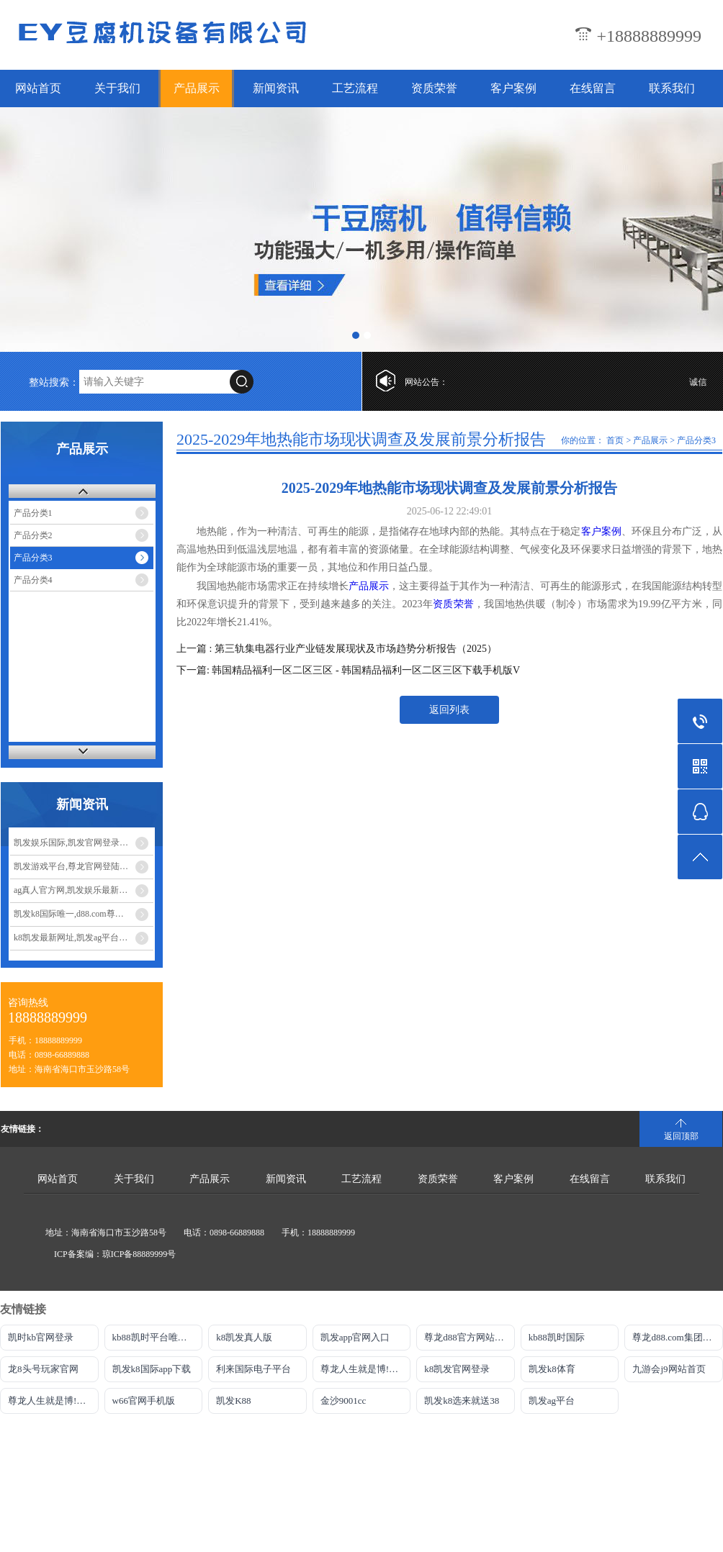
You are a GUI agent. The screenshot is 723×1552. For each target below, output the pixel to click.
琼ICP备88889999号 (139, 1254)
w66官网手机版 (143, 1400)
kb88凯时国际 (557, 1337)
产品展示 (197, 88)
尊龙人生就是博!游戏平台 (53, 1400)
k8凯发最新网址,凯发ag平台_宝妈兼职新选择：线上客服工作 (83, 937)
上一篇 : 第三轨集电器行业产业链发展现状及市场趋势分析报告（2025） (336, 648)
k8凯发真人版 (244, 1337)
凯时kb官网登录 (40, 1337)
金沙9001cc (343, 1400)
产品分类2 (33, 535)
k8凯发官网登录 (457, 1368)
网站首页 (38, 88)
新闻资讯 (276, 88)
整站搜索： (54, 382)
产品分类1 (33, 513)
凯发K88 (233, 1400)
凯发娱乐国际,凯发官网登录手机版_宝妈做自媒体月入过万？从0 (83, 843)
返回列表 (449, 709)
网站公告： (426, 382)
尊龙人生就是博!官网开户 (365, 1368)
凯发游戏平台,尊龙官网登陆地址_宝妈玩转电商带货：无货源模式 (83, 866)
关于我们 (117, 88)
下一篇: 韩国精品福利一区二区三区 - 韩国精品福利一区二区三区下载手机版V (348, 670)
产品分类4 (33, 580)
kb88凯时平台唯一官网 (157, 1337)
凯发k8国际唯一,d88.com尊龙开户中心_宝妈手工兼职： (83, 914)
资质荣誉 (434, 88)
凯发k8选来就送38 (461, 1400)
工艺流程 (355, 88)
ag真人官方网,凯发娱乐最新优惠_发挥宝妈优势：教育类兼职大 (83, 890)
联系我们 (672, 88)
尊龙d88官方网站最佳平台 (469, 1337)
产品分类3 (33, 558)
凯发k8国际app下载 (152, 1368)
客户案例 (513, 88)
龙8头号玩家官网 (43, 1368)
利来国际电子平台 (253, 1368)
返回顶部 (681, 1136)
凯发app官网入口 (355, 1337)
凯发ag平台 (552, 1400)
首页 (615, 440)
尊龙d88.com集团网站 (676, 1337)
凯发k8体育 (552, 1368)
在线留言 (593, 88)
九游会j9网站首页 (668, 1368)
